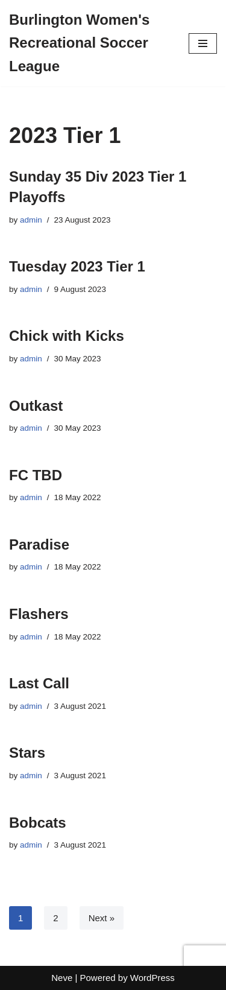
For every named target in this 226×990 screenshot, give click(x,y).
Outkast (36, 406)
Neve (61, 978)
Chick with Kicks (66, 336)
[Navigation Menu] (203, 43)
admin (31, 219)
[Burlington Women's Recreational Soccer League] (90, 43)
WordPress (152, 978)
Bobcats (37, 822)
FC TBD (35, 475)
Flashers (39, 614)
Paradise (39, 544)
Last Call (39, 683)
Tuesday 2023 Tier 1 (77, 266)
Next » (102, 918)
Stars (27, 752)
